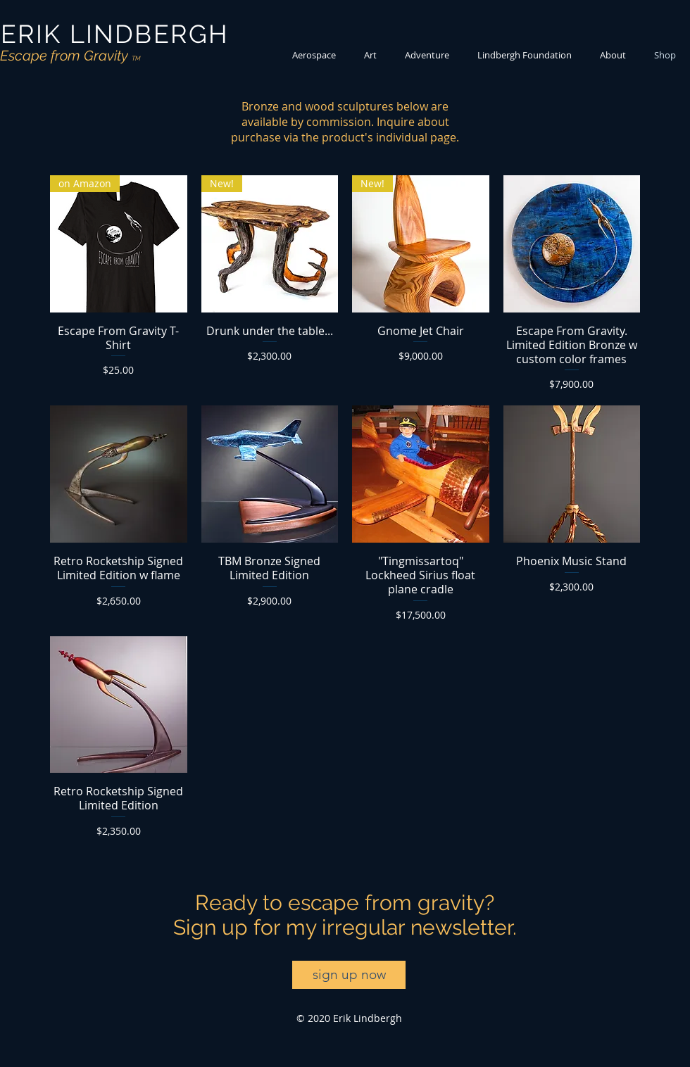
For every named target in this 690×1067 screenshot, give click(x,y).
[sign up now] (349, 975)
